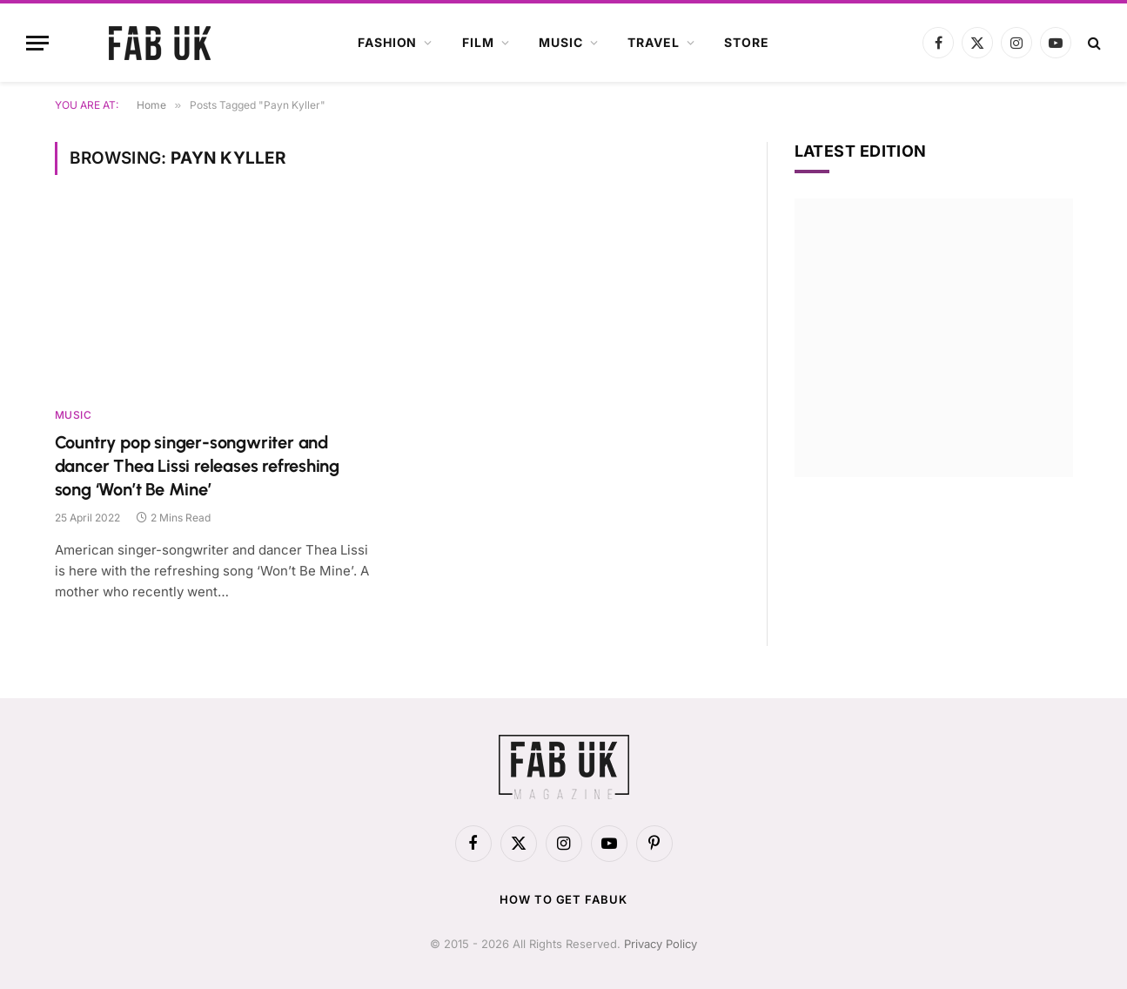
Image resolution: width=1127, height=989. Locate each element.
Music (560, 42)
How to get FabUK (563, 899)
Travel (653, 42)
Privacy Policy (660, 944)
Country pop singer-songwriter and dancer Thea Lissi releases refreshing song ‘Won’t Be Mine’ (197, 466)
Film (477, 42)
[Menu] (37, 43)
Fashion (387, 42)
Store (746, 42)
